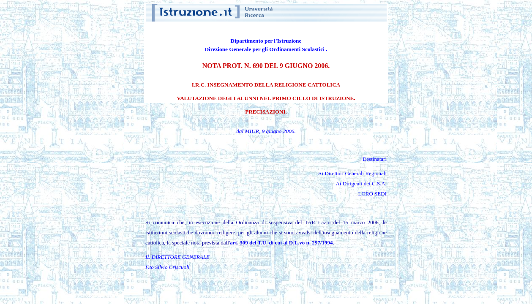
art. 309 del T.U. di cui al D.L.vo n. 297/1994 (281, 242)
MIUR (252, 131)
